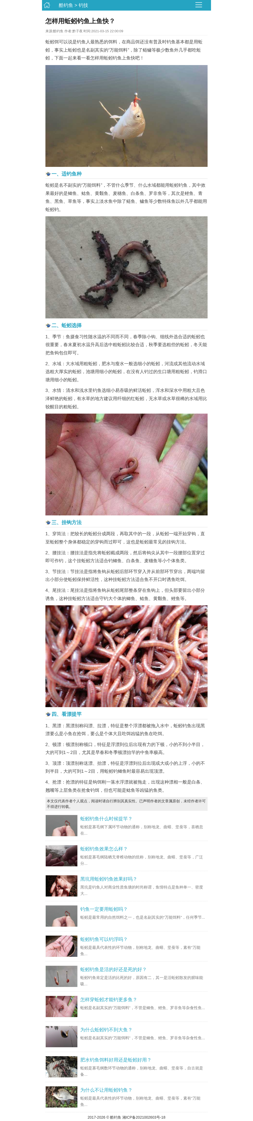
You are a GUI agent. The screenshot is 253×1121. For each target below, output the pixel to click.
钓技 (83, 5)
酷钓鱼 (66, 5)
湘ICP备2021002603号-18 (143, 1117)
